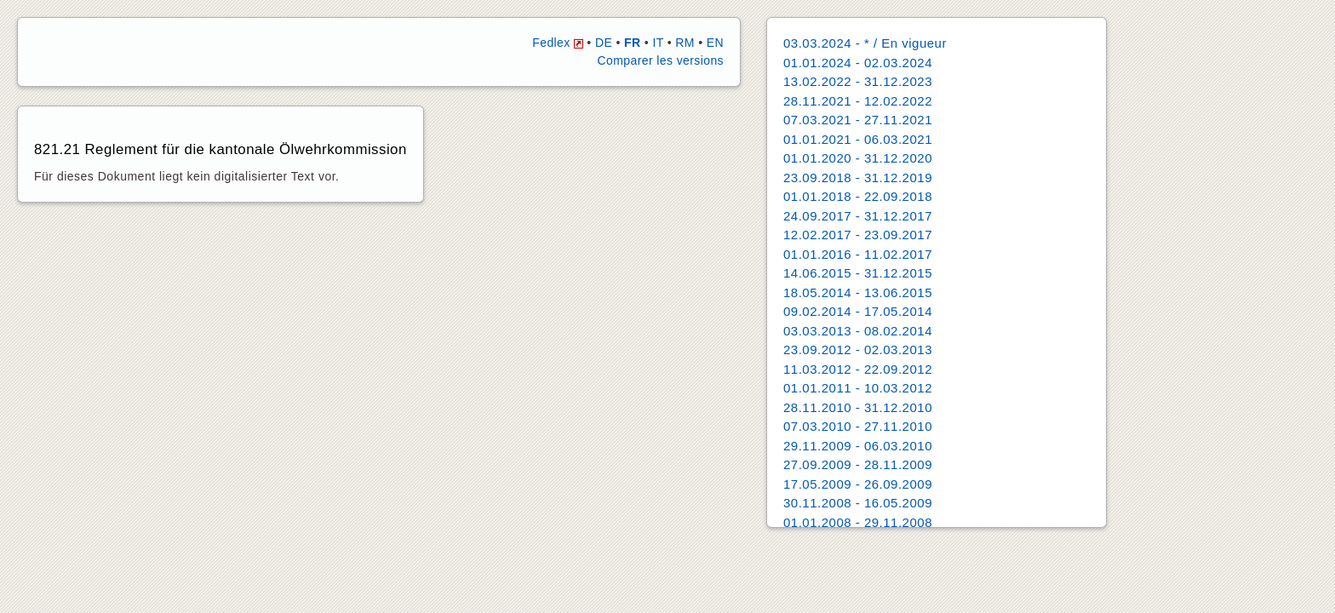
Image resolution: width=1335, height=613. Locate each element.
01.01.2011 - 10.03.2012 (857, 388)
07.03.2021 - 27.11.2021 (857, 119)
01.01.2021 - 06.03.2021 (857, 139)
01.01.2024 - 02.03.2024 (857, 62)
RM (685, 42)
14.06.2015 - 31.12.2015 (857, 273)
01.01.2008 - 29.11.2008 (857, 522)
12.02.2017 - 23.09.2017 (857, 234)
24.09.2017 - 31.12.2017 (857, 216)
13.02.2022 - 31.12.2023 (857, 81)
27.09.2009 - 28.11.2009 (857, 464)
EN (715, 42)
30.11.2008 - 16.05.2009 (857, 503)
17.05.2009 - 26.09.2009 (857, 484)
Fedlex (557, 42)
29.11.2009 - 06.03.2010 (857, 445)
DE (603, 42)
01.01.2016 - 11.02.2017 (857, 254)
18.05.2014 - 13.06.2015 (857, 292)
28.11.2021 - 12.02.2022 (857, 101)
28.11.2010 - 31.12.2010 (857, 407)
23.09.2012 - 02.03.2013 (857, 349)
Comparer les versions (661, 60)
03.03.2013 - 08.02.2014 (857, 331)
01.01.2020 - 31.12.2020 (857, 158)
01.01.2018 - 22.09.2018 (857, 196)
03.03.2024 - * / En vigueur (865, 43)
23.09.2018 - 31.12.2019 (857, 177)
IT (657, 42)
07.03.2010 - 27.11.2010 (857, 426)
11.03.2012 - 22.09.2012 (857, 369)
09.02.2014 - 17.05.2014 (857, 311)
